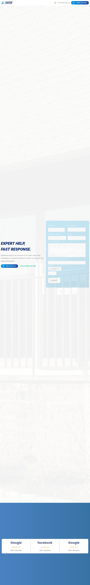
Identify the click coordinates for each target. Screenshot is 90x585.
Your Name (52, 226)
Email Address (73, 226)
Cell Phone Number (55, 234)
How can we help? (54, 241)
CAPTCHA (51, 266)
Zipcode (71, 234)
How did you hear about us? (58, 259)
